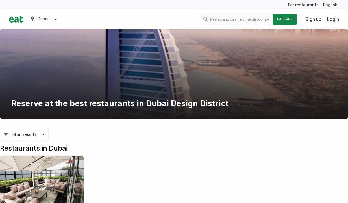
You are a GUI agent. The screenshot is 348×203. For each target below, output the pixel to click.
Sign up (313, 19)
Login (333, 19)
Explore (284, 19)
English (330, 4)
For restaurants (303, 4)
